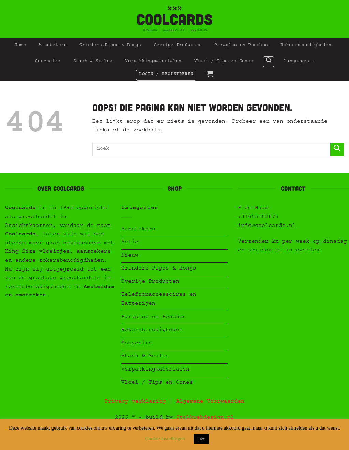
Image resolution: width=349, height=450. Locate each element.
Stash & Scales (93, 61)
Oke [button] (201, 438)
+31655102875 (258, 217)
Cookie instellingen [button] (165, 438)
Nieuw (129, 256)
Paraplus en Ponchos (241, 45)
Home (20, 45)
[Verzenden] (337, 149)
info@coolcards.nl (267, 226)
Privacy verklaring (135, 402)
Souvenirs (47, 61)
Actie (129, 242)
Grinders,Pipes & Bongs (110, 45)
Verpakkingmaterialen (153, 61)
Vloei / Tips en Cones (223, 61)
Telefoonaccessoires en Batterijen (158, 299)
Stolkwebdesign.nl (205, 418)
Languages (299, 61)
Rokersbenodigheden (305, 45)
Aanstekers (53, 45)
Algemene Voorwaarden (210, 402)
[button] (268, 61)
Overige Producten (178, 45)
